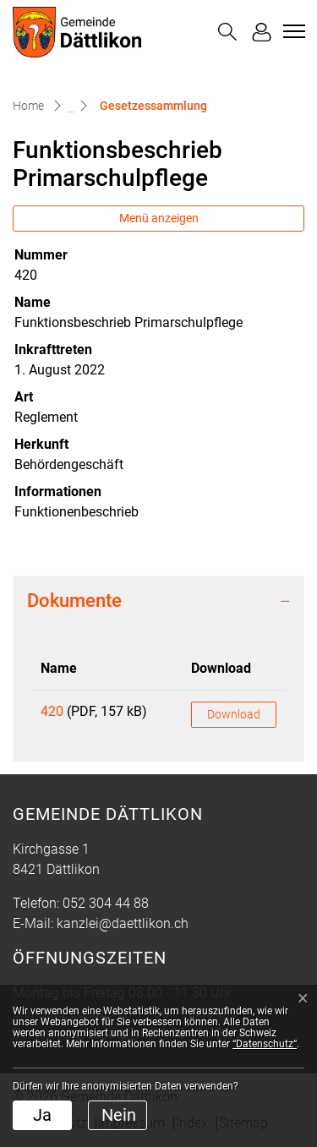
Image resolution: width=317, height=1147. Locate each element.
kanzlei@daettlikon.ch (123, 923)
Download (233, 714)
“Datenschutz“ (264, 1044)
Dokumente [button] (74, 600)
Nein (118, 1115)
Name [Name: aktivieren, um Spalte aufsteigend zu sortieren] (59, 668)
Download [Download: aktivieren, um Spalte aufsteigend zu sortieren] (221, 668)
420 (52, 711)
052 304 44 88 (106, 903)
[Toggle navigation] (291, 31)
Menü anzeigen (159, 218)
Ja (42, 1115)
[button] (227, 31)
